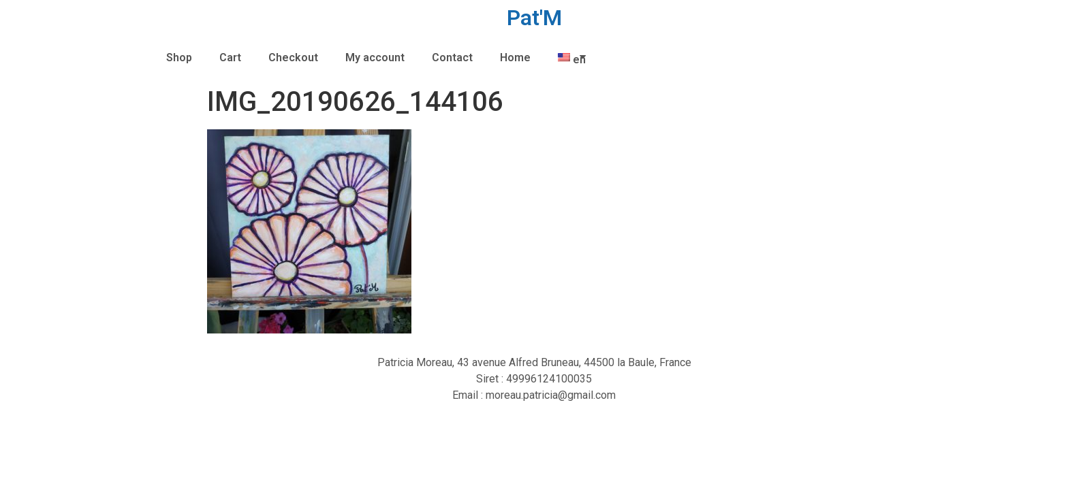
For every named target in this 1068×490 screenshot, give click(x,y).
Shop (179, 57)
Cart (230, 57)
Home (515, 57)
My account (375, 57)
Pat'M (534, 18)
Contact (452, 57)
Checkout (293, 57)
